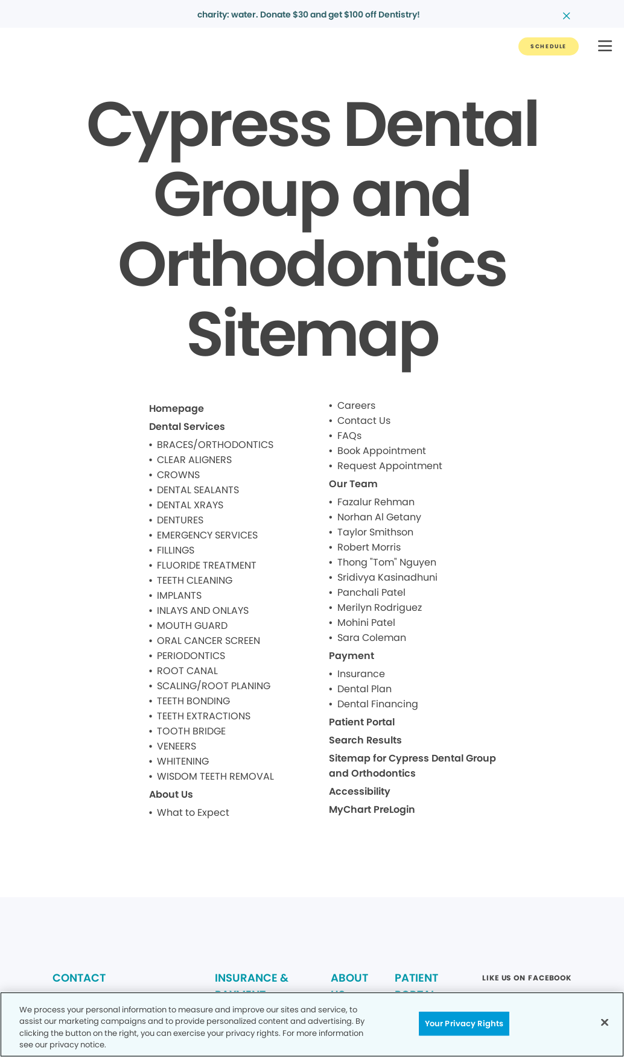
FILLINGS (175, 550)
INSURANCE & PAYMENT (251, 986)
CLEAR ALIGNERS (194, 460)
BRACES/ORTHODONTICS (215, 445)
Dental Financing (377, 704)
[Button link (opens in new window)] (526, 981)
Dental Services (187, 427)
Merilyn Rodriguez (379, 607)
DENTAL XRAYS (190, 505)
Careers (356, 405)
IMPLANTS (179, 595)
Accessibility (359, 791)
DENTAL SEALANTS (198, 490)
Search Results (365, 740)
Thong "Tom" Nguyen (386, 562)
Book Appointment (381, 451)
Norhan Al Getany (379, 517)
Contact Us (363, 421)
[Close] (604, 1022)
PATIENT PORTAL (416, 986)
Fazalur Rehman (376, 502)
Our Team (353, 484)
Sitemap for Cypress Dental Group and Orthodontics (412, 765)
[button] (605, 47)
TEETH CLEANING (194, 580)
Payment (351, 656)
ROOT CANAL (187, 671)
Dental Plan (364, 689)
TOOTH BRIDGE (191, 731)
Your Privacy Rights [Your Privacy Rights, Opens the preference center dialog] (464, 1023)
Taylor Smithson (375, 532)
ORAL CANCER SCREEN (208, 641)
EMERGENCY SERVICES (207, 535)
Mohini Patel (366, 622)
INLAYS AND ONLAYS (203, 610)
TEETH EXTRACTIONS (203, 716)
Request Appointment (389, 466)
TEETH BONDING (193, 701)
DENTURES (180, 520)
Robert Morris (369, 547)
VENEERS (176, 746)
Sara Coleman (371, 638)
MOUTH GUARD (192, 626)
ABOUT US (349, 986)
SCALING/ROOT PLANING (213, 686)
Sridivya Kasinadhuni (387, 577)
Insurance (361, 674)
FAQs (349, 436)
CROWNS (178, 475)
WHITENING (183, 761)
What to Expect (193, 812)
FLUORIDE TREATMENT (206, 565)
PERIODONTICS (191, 656)
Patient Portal (362, 722)
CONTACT (79, 977)
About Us (171, 794)
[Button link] (548, 46)
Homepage (176, 408)
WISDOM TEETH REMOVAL (215, 776)
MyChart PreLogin (372, 809)
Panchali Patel (371, 592)
